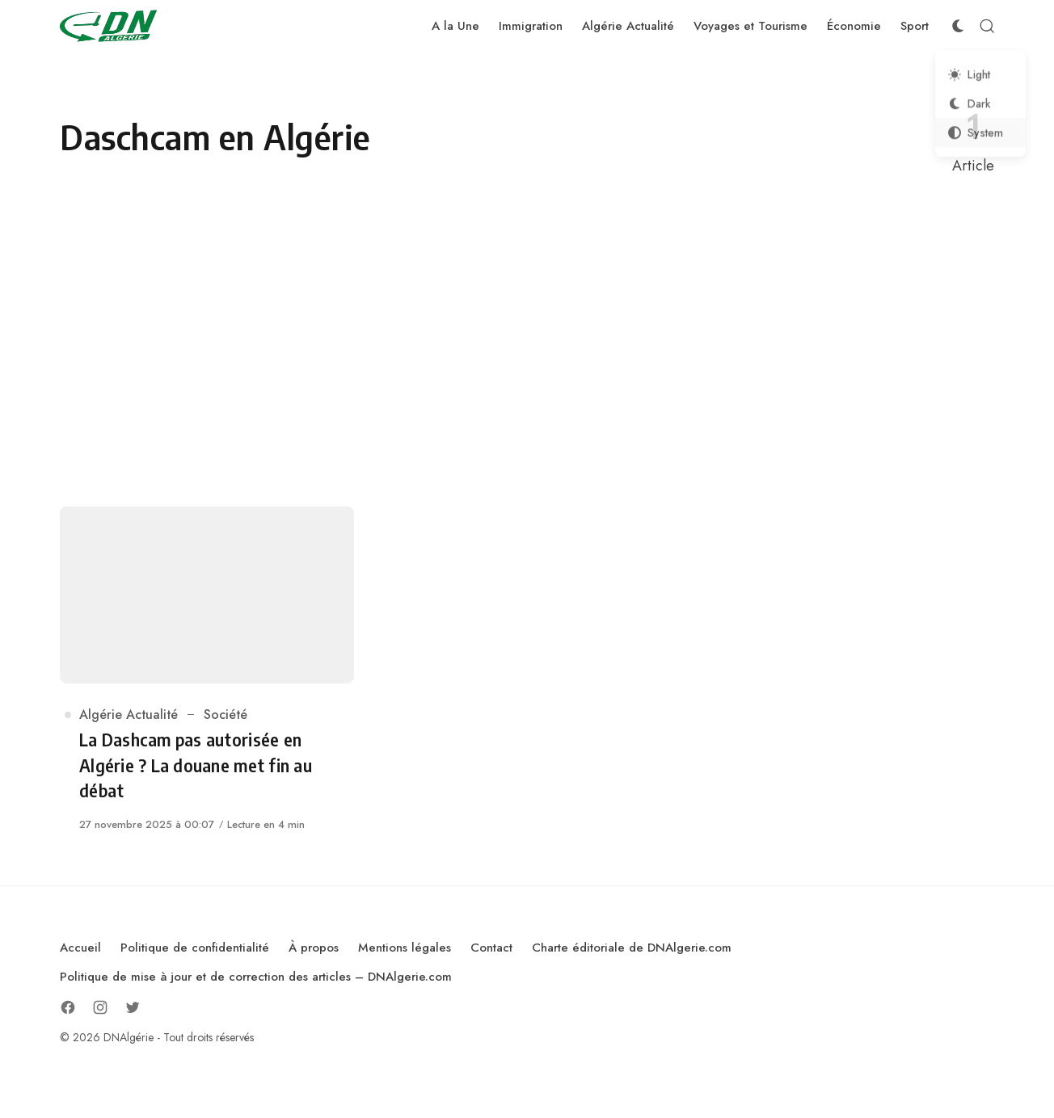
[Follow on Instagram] (100, 1007)
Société (225, 714)
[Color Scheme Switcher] (958, 26)
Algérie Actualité (128, 714)
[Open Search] (987, 26)
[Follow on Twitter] (132, 1007)
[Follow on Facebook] (67, 1007)
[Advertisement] (527, 342)
